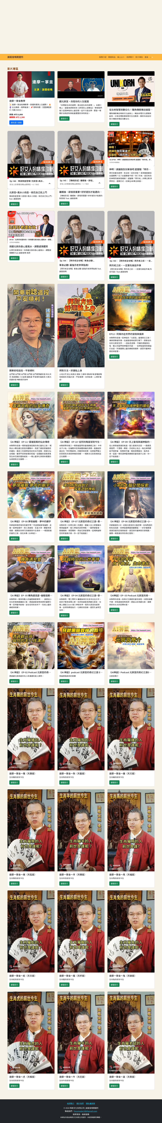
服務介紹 (102, 57)
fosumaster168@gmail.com (85, 1111)
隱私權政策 (90, 1103)
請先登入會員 (16, 122)
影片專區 (139, 57)
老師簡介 (130, 57)
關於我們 (80, 1103)
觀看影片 (64, 118)
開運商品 (112, 57)
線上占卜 (121, 57)
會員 (146, 57)
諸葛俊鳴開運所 (15, 57)
